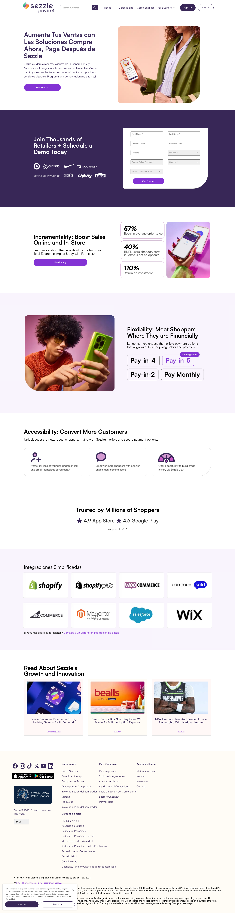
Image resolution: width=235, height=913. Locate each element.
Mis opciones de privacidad (77, 841)
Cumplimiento (69, 861)
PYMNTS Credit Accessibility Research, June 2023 (39, 882)
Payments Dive (54, 731)
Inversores (142, 781)
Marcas (66, 796)
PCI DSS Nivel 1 (70, 820)
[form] (79, 7)
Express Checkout (109, 796)
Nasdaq (117, 731)
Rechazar (58, 904)
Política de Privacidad (74, 830)
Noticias (141, 776)
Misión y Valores (146, 771)
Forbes (181, 731)
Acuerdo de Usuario (73, 825)
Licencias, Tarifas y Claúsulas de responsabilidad (89, 866)
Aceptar (22, 904)
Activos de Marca (109, 781)
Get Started (42, 87)
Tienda (107, 7)
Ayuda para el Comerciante (114, 786)
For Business (165, 7)
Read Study (60, 262)
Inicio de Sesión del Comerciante (118, 791)
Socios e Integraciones (112, 776)
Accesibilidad (69, 856)
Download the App (72, 776)
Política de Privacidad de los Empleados (84, 846)
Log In (205, 7)
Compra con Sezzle (73, 781)
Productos (67, 801)
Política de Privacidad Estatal (78, 835)
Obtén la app (126, 7)
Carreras (141, 786)
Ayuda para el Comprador (76, 786)
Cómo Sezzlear (145, 7)
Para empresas (107, 771)
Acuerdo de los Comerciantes (78, 851)
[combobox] (79, 7)
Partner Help (106, 801)
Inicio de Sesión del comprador (79, 791)
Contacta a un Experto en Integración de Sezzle (91, 632)
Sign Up (188, 7)
